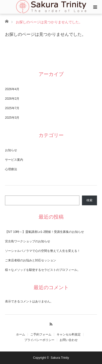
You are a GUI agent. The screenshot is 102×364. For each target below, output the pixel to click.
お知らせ (11, 150)
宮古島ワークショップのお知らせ (27, 241)
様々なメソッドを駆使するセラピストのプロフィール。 (42, 270)
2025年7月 (12, 108)
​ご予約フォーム (40, 334)
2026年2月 (12, 98)
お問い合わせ (69, 339)
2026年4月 (12, 89)
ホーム (20, 334)
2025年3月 (12, 117)
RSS (51, 323)
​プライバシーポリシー (39, 339)
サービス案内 (14, 159)
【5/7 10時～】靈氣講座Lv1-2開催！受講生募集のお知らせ (44, 232)
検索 (89, 200)
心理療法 (11, 169)
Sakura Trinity (60, 357)
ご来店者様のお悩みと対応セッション (30, 260)
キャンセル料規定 (69, 334)
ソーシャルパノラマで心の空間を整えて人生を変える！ (42, 251)
